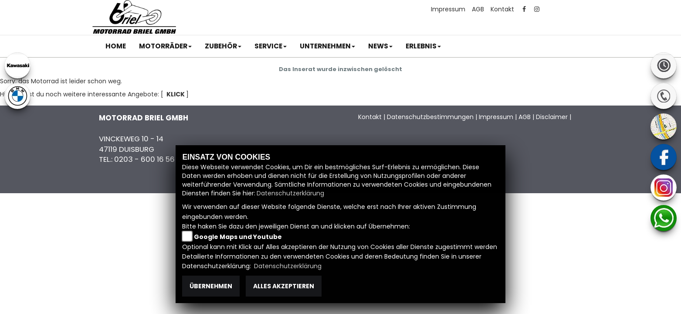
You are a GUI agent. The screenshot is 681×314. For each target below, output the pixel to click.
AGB (478, 9)
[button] (165, 46)
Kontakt (502, 9)
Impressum (448, 9)
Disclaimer (552, 117)
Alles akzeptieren (283, 286)
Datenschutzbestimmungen (430, 117)
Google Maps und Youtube (238, 236)
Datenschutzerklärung (290, 193)
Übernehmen (211, 286)
